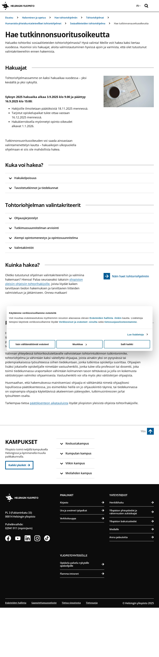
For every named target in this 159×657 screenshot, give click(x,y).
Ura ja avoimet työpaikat (82, 559)
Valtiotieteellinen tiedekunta (83, 482)
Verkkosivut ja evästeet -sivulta (78, 321)
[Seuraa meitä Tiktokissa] (47, 588)
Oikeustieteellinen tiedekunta (83, 467)
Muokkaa (79, 344)
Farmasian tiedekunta (132, 467)
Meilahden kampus (123, 492)
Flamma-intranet (82, 623)
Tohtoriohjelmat (95, 17)
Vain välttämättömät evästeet (32, 344)
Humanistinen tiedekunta (83, 451)
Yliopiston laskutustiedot (131, 570)
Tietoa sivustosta (71, 652)
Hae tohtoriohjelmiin (65, 17)
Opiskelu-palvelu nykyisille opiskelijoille (82, 613)
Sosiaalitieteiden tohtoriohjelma (87, 23)
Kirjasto (82, 551)
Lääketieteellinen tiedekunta (132, 499)
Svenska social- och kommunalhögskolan (83, 492)
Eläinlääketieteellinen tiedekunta (132, 459)
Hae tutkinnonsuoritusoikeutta (131, 23)
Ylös (143, 431)
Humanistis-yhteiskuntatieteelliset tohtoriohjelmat (33, 23)
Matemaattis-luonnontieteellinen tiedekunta (83, 517)
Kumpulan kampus (74, 508)
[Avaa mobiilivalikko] (154, 6)
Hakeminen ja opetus (34, 17)
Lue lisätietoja (135, 334)
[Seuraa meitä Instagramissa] (37, 588)
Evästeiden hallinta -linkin (105, 318)
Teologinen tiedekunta (83, 474)
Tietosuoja (92, 652)
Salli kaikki (127, 344)
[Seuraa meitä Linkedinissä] (27, 588)
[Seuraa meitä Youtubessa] (18, 588)
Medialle (131, 578)
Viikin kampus (119, 443)
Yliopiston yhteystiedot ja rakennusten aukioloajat (131, 561)
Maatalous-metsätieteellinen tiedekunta (132, 476)
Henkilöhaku (131, 551)
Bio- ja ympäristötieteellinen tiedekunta (132, 451)
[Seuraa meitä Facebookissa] (8, 588)
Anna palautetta (131, 586)
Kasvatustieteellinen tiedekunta (83, 459)
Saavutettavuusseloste (44, 652)
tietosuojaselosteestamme (120, 321)
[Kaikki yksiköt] (19, 465)
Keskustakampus (73, 443)
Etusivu (9, 17)
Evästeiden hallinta (15, 652)
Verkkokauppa (82, 567)
